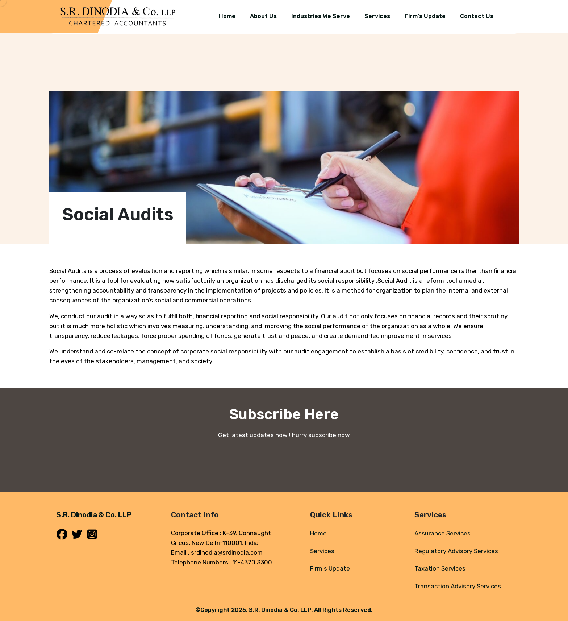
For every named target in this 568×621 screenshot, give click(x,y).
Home (318, 533)
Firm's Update (330, 568)
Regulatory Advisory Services (456, 551)
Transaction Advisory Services (457, 586)
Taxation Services (439, 568)
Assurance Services (442, 533)
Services (322, 551)
